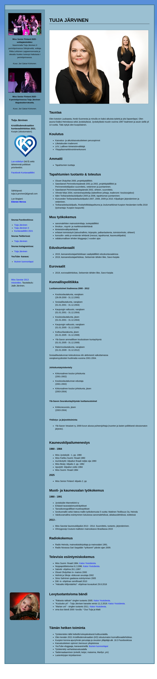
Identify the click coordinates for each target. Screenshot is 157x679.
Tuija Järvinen (20, 225)
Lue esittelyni (17, 161)
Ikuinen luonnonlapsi (23, 261)
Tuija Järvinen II (21, 228)
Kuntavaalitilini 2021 (23, 231)
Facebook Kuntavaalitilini (23, 172)
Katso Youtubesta (87, 563)
